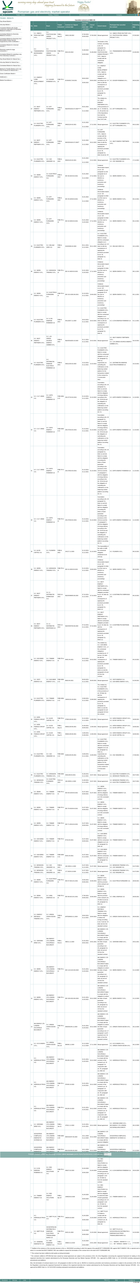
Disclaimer (5, 1280)
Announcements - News (86, 15)
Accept (108, 1154)
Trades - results (20, 15)
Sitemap (14, 1280)
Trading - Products (53, 15)
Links (24, 1280)
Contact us (132, 1280)
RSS (116, 1280)
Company (119, 15)
